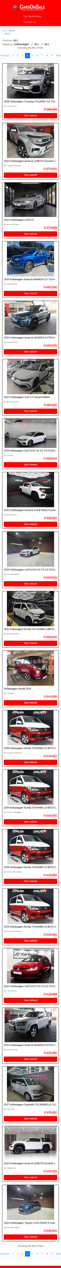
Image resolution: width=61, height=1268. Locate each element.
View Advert (30, 115)
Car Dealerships (32, 16)
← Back (6, 33)
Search (5, 31)
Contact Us (30, 22)
